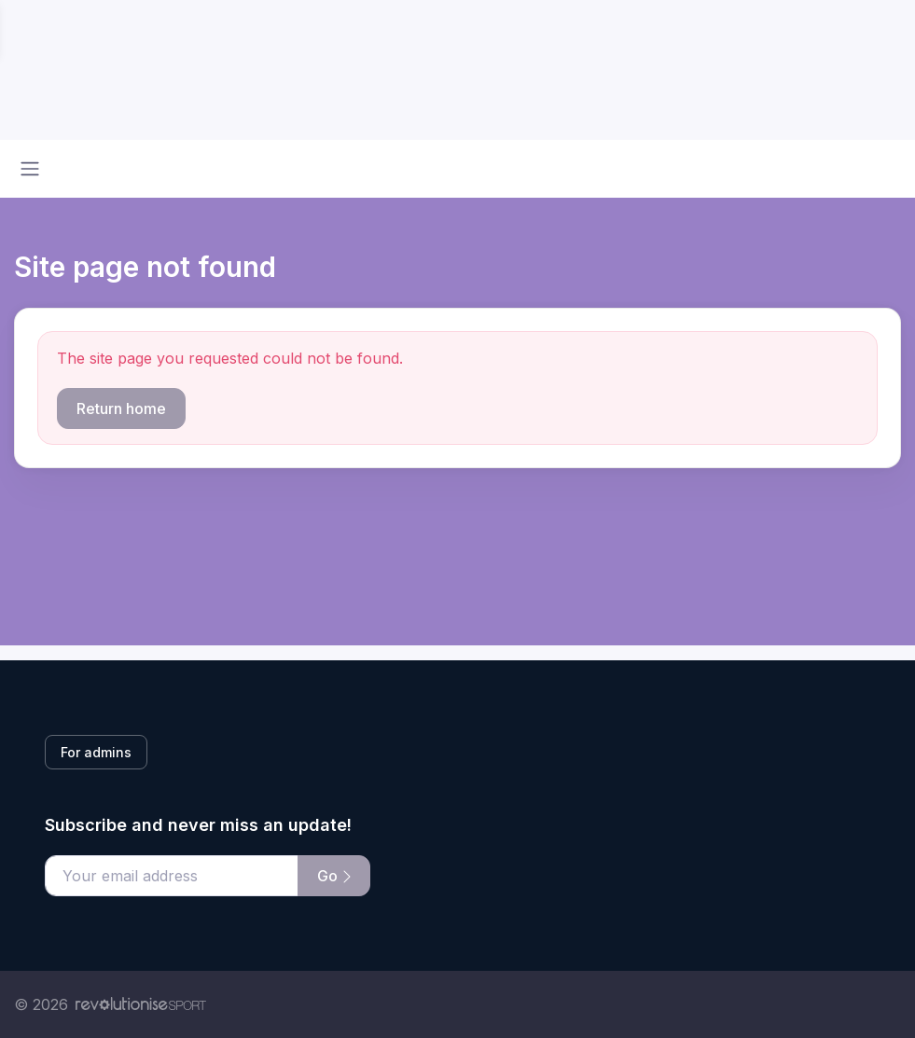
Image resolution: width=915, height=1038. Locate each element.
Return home (121, 408)
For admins (96, 752)
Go (334, 875)
